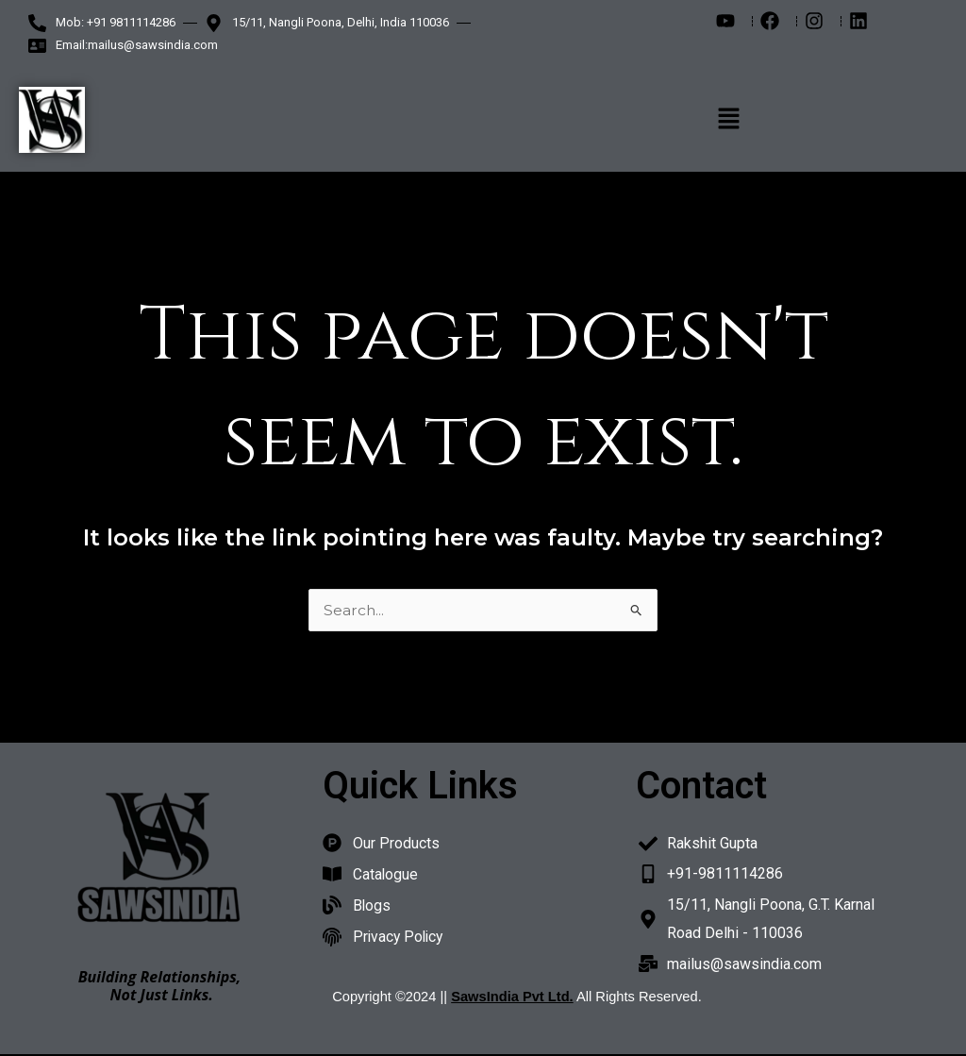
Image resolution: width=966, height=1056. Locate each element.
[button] (728, 120)
